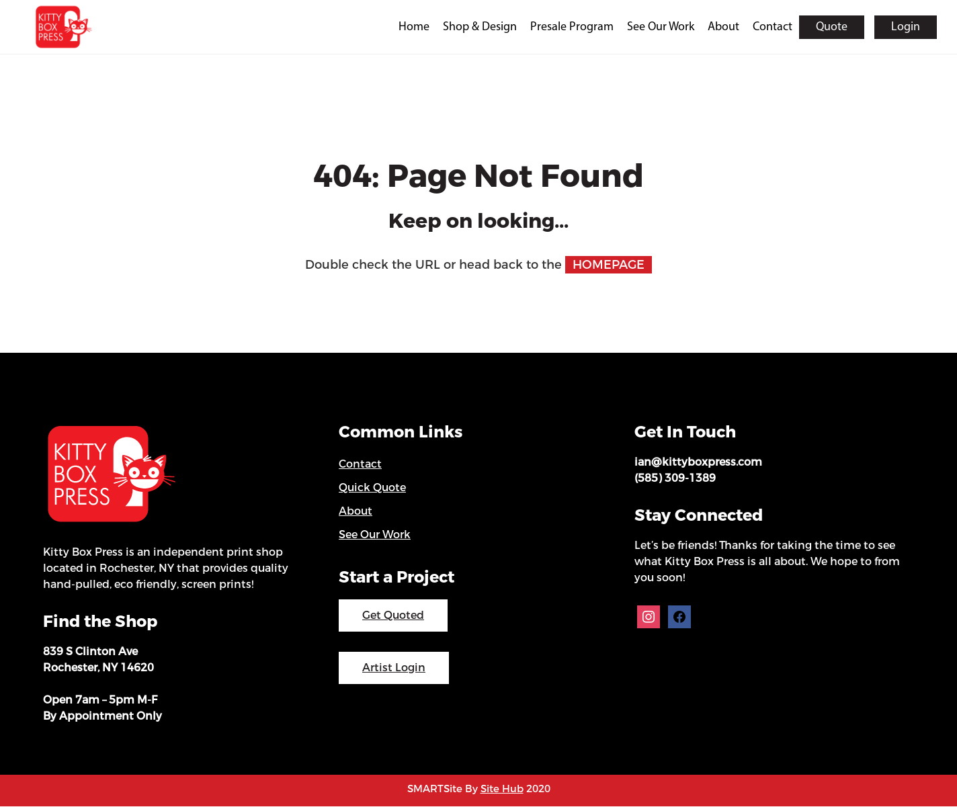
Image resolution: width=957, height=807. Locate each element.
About (723, 27)
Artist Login (393, 668)
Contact (772, 27)
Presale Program (572, 27)
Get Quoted (393, 616)
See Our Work (660, 27)
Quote (831, 27)
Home (414, 27)
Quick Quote (372, 488)
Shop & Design (480, 27)
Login (905, 27)
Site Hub (502, 789)
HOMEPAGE (608, 265)
